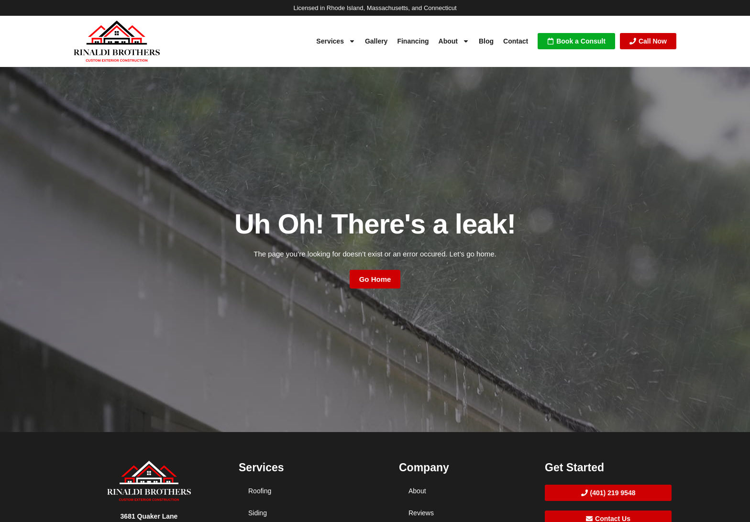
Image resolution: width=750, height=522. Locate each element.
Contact (515, 41)
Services (335, 41)
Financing (413, 41)
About (454, 41)
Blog (486, 41)
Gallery (376, 41)
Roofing (259, 491)
